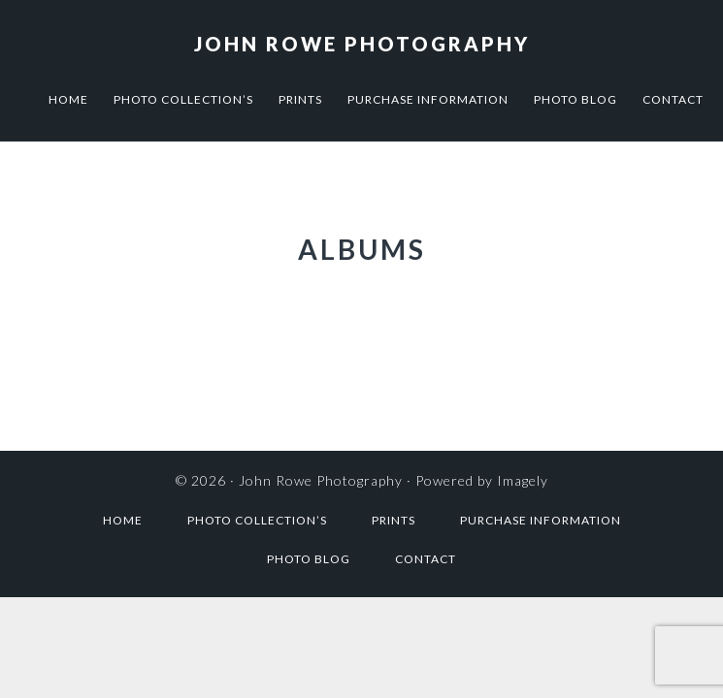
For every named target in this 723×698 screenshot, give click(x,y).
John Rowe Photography (362, 43)
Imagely (522, 480)
